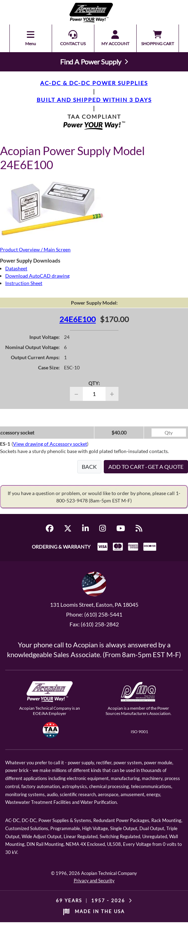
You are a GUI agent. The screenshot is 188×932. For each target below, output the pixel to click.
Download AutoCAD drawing (37, 276)
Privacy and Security (94, 880)
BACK (89, 466)
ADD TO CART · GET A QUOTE (145, 466)
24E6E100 (77, 319)
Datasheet (16, 268)
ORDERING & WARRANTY (61, 547)
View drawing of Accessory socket (50, 444)
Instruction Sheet (23, 283)
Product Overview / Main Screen (35, 249)
